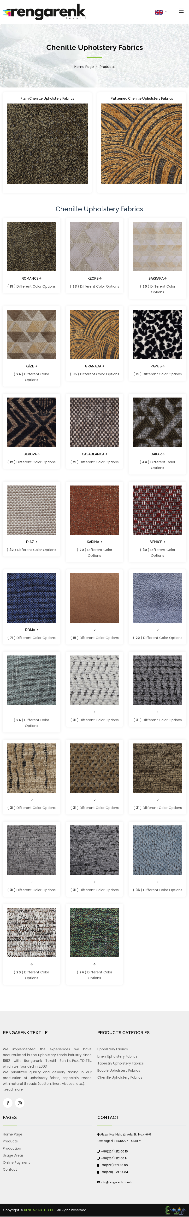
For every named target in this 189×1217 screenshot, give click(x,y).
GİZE (31, 366)
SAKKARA (157, 278)
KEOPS (94, 278)
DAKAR (158, 454)
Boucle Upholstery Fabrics (118, 1070)
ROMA (31, 630)
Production (12, 1148)
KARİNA (94, 542)
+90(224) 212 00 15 (114, 1151)
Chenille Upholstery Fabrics (119, 1077)
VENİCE (157, 542)
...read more (13, 1089)
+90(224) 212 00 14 (114, 1158)
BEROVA (32, 454)
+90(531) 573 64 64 (114, 1172)
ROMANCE (31, 278)
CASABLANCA (94, 454)
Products (107, 66)
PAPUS (158, 366)
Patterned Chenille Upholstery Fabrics (142, 98)
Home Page (84, 66)
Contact (10, 1169)
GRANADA (94, 366)
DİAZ (31, 542)
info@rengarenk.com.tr (116, 1182)
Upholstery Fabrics (112, 1049)
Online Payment (16, 1162)
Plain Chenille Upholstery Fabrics (47, 98)
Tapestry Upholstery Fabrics (120, 1063)
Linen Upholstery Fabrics (117, 1056)
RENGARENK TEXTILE (39, 1210)
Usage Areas (13, 1155)
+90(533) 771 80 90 (114, 1165)
